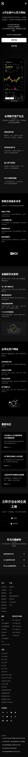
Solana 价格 (4, 684)
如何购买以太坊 (5, 696)
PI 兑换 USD (15, 635)
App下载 (3, 611)
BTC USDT (4, 659)
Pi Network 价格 (5, 681)
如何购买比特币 (5, 693)
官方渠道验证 (5, 638)
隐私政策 (3, 599)
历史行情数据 (5, 623)
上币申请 (3, 629)
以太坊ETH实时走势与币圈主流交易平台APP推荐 (13, 738)
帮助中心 (3, 635)
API (2, 620)
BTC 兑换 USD (16, 620)
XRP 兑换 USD (16, 632)
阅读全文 (7, 447)
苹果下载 (14, 40)
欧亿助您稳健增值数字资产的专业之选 (11, 751)
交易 (10, 593)
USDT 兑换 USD (16, 626)
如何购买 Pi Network (7, 702)
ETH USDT (4, 662)
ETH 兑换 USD (16, 623)
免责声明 (3, 602)
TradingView (12, 602)
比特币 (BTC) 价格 (6, 675)
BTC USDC (4, 653)
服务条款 (3, 596)
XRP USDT (4, 671)
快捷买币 (11, 587)
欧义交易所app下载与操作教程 (9, 748)
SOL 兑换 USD (16, 629)
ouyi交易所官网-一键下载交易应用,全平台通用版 (13, 741)
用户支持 (3, 632)
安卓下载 (14, 46)
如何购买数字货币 (6, 690)
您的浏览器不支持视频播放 (14, 79)
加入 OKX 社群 (5, 644)
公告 (2, 641)
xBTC (10, 605)
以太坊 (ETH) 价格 (6, 678)
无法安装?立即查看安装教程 (13, 34)
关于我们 (3, 587)
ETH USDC (4, 656)
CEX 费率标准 (5, 626)
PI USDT (3, 665)
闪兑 (10, 590)
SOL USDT (4, 668)
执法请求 (3, 608)
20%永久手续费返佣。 (14, 26)
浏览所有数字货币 (14, 596)
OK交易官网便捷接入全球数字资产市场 (11, 745)
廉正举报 (3, 605)
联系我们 (3, 593)
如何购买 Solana (5, 699)
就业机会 (3, 590)
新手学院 (11, 599)
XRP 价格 (4, 687)
